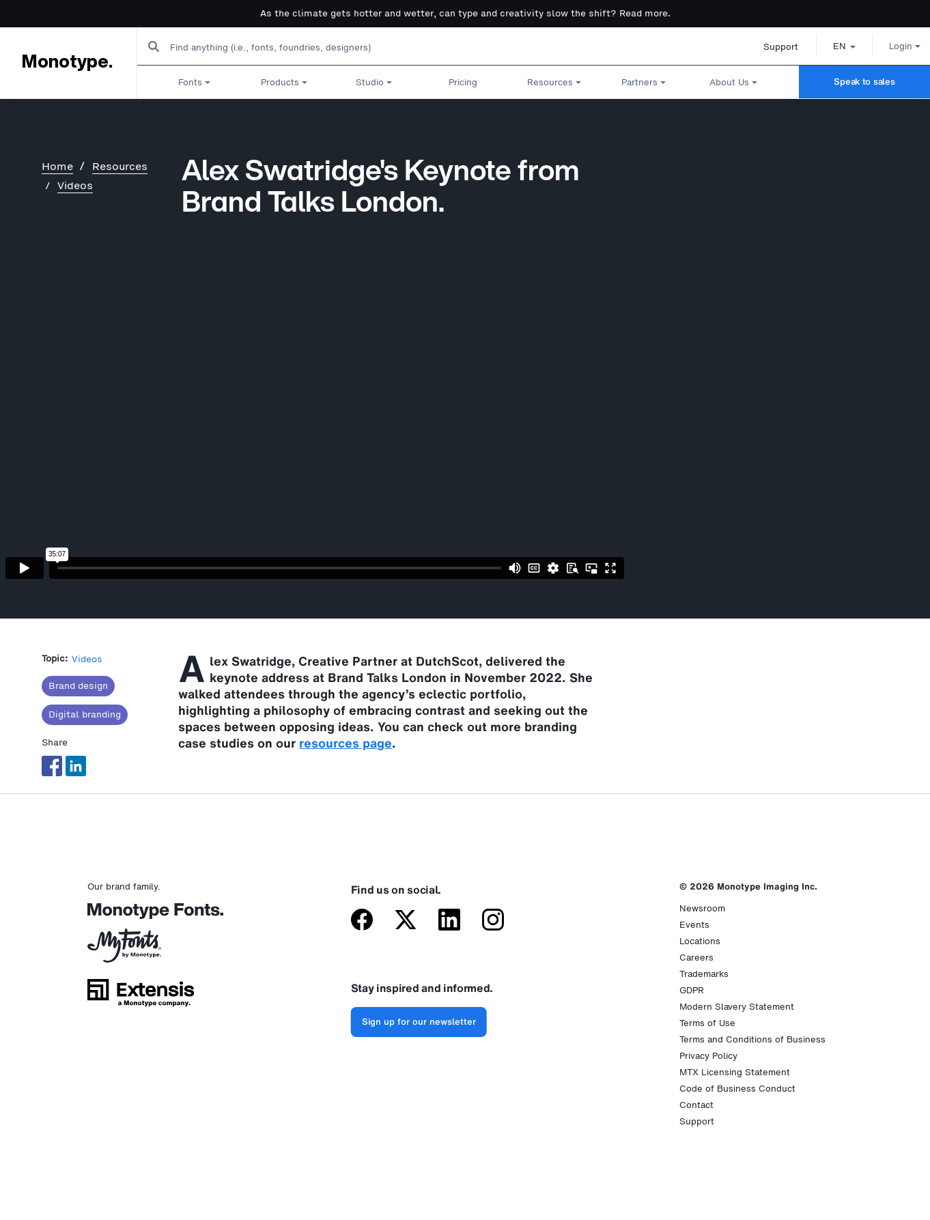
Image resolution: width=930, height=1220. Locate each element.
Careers (696, 957)
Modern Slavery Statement (736, 1006)
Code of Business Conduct (737, 1088)
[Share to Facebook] (52, 766)
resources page (345, 743)
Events (694, 924)
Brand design (78, 686)
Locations (699, 941)
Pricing (463, 82)
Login (889, 46)
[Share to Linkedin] (76, 766)
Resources (119, 166)
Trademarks (704, 973)
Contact (696, 1104)
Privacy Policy (708, 1055)
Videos (75, 185)
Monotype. (66, 62)
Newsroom (702, 908)
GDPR (691, 990)
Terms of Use (707, 1023)
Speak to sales (864, 81)
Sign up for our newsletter (419, 1021)
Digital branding (84, 714)
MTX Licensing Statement (734, 1072)
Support (765, 46)
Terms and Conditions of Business (752, 1039)
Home (57, 166)
